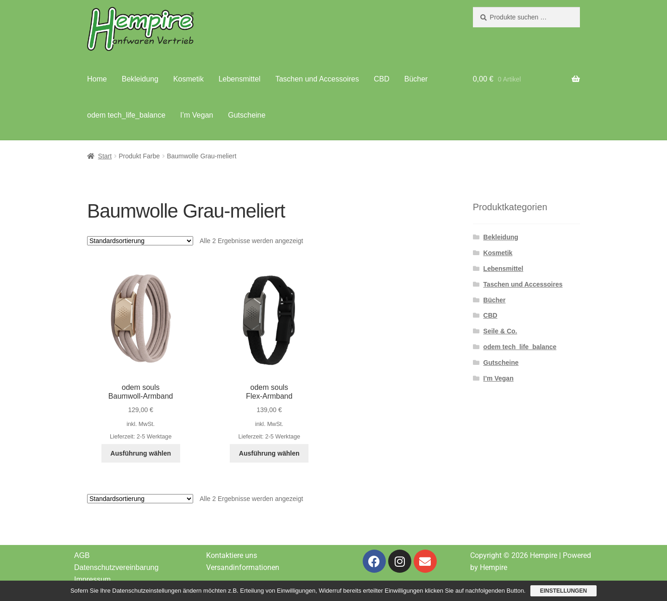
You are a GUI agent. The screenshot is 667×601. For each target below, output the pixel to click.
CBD (382, 79)
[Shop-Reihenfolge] (140, 240)
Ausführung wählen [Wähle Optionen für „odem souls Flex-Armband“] (269, 453)
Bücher (416, 79)
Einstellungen (563, 591)
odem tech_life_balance (126, 115)
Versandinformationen (242, 567)
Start (105, 156)
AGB (82, 555)
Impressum (92, 579)
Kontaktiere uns (231, 555)
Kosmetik (188, 79)
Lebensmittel (240, 79)
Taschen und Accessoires (317, 79)
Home (97, 79)
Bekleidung (140, 79)
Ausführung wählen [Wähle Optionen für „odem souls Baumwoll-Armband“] (140, 453)
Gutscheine (246, 115)
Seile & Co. (500, 331)
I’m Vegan (196, 115)
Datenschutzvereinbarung (116, 567)
